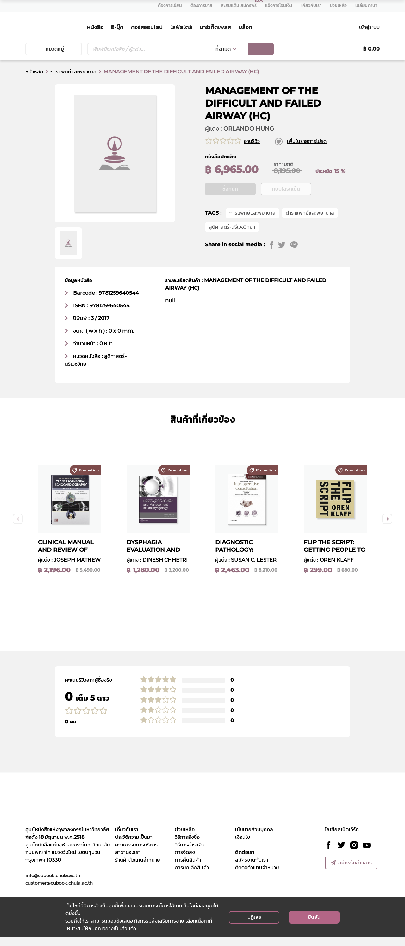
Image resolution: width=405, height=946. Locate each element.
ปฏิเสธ (254, 926)
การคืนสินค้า (188, 869)
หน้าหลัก (34, 72)
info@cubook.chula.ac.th (52, 884)
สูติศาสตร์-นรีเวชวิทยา (232, 246)
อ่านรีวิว (252, 141)
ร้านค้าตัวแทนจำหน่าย (137, 869)
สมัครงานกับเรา (251, 869)
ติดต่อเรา (244, 861)
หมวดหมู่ (53, 49)
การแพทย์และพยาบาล (73, 72)
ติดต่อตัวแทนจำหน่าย (257, 876)
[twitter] (284, 264)
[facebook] (274, 264)
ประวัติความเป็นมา (134, 846)
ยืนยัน (314, 926)
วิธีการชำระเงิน (190, 854)
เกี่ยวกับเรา (126, 838)
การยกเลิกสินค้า (192, 876)
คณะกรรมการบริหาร (136, 854)
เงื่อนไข (242, 846)
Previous (18, 528)
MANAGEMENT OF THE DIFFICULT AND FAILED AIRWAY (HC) (181, 72)
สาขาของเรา (127, 861)
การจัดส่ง (185, 861)
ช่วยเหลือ (185, 838)
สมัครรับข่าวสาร (351, 872)
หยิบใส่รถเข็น (286, 208)
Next (387, 528)
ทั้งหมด (223, 49)
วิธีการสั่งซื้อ (187, 846)
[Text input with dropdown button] (142, 49)
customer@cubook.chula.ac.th (59, 891)
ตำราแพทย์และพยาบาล (310, 232)
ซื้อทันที (230, 208)
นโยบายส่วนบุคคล (254, 838)
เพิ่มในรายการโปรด (307, 141)
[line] (296, 264)
